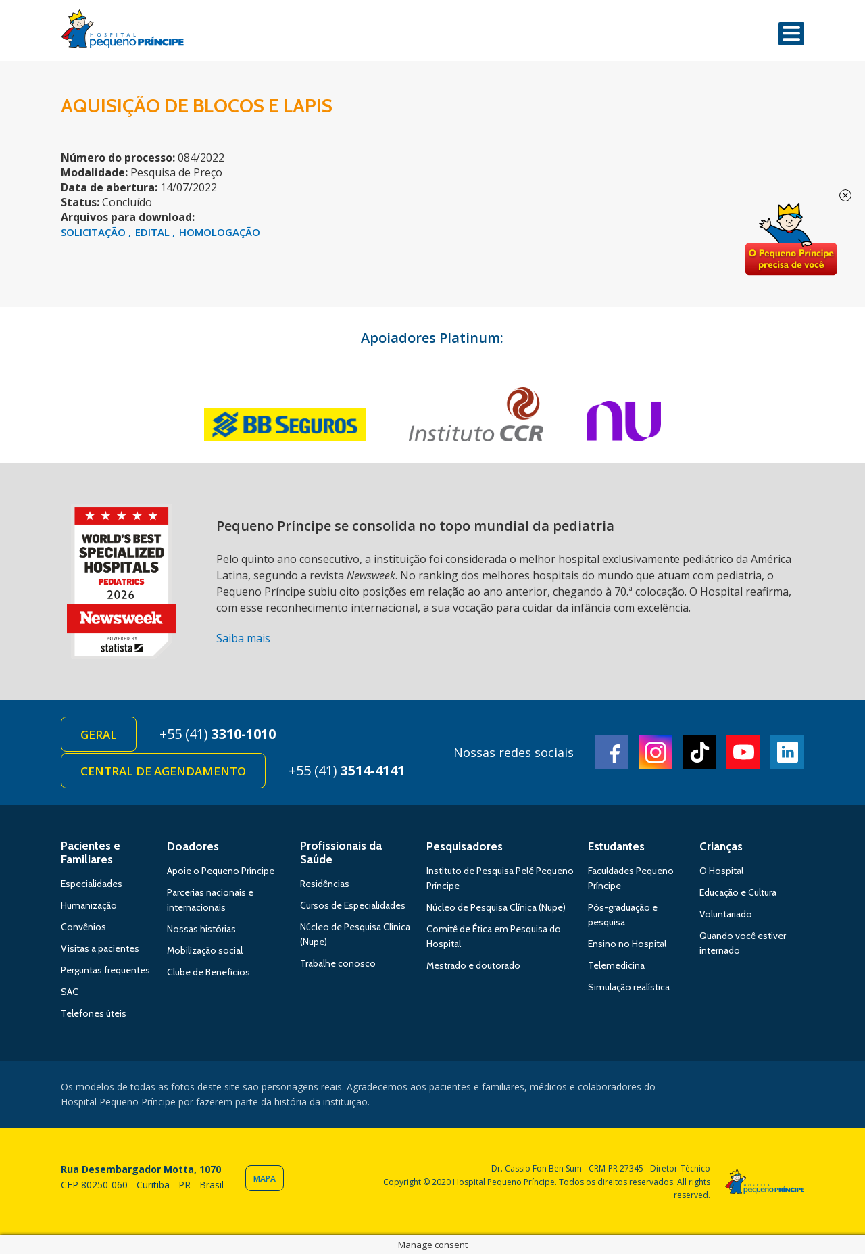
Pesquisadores (464, 846)
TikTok (699, 752)
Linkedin (787, 752)
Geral (98, 734)
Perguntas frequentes (105, 970)
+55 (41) (217, 734)
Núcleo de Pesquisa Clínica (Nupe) (496, 907)
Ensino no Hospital (627, 944)
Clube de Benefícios (208, 972)
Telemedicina (616, 965)
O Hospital (721, 871)
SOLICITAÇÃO (94, 232)
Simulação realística (629, 987)
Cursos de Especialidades (352, 905)
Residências (324, 883)
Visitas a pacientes (100, 948)
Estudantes (616, 846)
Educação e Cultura (737, 892)
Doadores (193, 846)
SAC (69, 992)
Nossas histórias (201, 929)
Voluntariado (725, 914)
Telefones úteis (93, 1013)
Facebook (611, 752)
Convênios (83, 927)
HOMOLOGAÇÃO (219, 232)
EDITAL (153, 232)
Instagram (655, 752)
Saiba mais (243, 638)
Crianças (721, 846)
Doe (790, 240)
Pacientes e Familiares (90, 852)
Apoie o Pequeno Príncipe (220, 871)
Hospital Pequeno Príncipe (122, 31)
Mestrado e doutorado (473, 965)
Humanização (89, 905)
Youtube (743, 752)
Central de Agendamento (163, 771)
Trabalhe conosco (338, 963)
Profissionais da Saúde (341, 852)
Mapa (264, 1178)
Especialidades (91, 883)
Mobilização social (205, 950)
